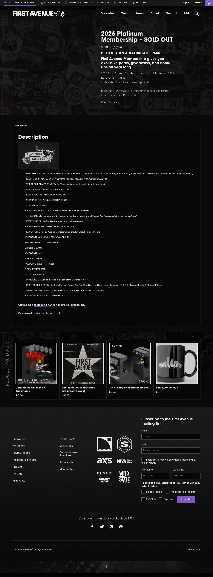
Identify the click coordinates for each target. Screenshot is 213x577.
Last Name (178, 473)
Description (23, 126)
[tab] (24, 127)
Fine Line (166, 503)
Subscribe (185, 503)
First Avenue (20, 442)
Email (144, 433)
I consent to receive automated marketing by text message (168, 465)
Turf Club (148, 503)
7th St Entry (19, 449)
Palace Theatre (152, 495)
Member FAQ (43, 307)
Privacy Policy (193, 554)
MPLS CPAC (20, 484)
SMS (143, 447)
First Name (147, 473)
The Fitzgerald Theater (180, 495)
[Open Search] (196, 13)
